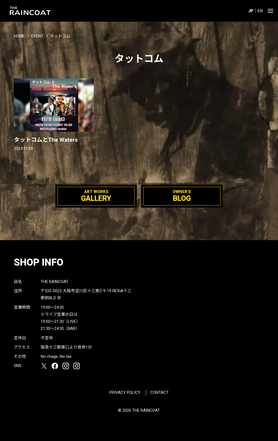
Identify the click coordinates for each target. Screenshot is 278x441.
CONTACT (159, 392)
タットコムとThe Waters (46, 140)
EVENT (37, 36)
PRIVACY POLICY (124, 392)
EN (260, 10)
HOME (19, 36)
